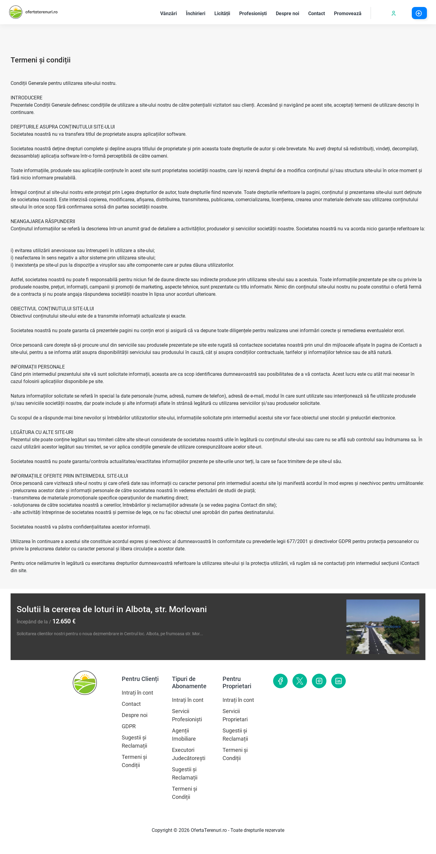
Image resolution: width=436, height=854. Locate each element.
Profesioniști (255, 13)
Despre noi (290, 13)
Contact (318, 13)
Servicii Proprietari (235, 715)
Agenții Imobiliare (184, 734)
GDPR (129, 726)
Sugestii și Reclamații (134, 741)
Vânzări (170, 13)
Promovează (350, 13)
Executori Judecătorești (188, 754)
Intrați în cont (137, 692)
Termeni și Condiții (134, 761)
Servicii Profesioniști (187, 715)
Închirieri (198, 13)
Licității (224, 13)
